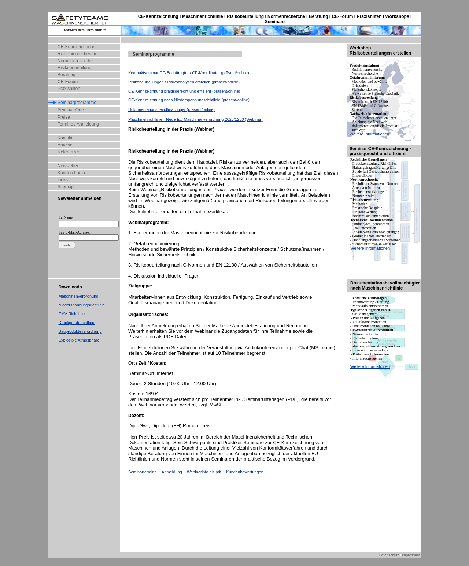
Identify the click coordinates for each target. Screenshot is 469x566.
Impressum (411, 555)
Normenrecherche (75, 60)
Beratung (66, 74)
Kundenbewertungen (244, 472)
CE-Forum (68, 81)
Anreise (65, 145)
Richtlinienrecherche (77, 53)
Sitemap (66, 186)
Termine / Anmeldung (78, 124)
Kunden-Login (71, 172)
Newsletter (68, 165)
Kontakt (65, 138)
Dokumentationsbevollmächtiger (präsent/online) (171, 109)
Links (63, 179)
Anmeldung (172, 472)
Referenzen (69, 151)
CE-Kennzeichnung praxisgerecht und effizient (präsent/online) (184, 91)
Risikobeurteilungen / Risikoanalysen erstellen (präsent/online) (184, 82)
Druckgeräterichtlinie (77, 322)
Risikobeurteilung (74, 67)
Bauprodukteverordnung (80, 331)
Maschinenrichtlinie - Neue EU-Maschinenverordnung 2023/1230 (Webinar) (195, 119)
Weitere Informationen (369, 134)
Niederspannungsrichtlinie (82, 305)
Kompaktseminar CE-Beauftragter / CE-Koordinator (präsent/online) (188, 73)
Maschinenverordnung (79, 296)
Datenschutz (389, 555)
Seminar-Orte (71, 109)
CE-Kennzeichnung (76, 46)
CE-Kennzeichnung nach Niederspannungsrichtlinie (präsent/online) (189, 100)
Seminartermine (142, 472)
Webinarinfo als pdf (204, 472)
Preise (64, 117)
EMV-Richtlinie (72, 314)
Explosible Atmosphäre (79, 340)
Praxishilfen (69, 88)
